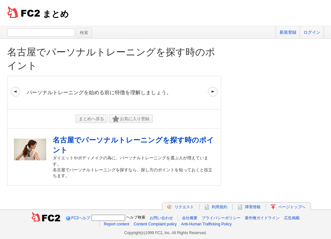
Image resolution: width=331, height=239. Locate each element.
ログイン (312, 32)
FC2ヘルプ (81, 218)
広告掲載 (292, 218)
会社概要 (190, 218)
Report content (116, 224)
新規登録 (288, 32)
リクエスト (184, 207)
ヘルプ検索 (135, 217)
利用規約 (219, 207)
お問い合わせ (161, 218)
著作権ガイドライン (262, 218)
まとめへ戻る (91, 118)
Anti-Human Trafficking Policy (206, 224)
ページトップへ (291, 207)
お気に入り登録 (130, 119)
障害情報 (253, 207)
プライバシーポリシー (221, 218)
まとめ (56, 14)
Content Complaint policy (154, 224)
